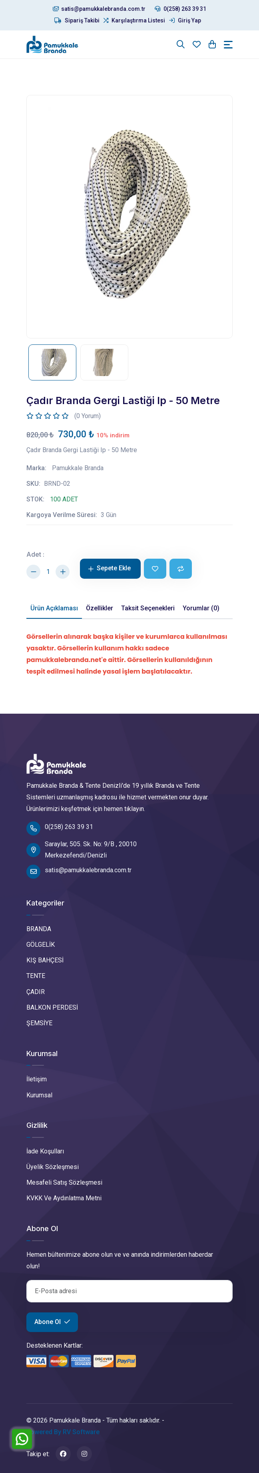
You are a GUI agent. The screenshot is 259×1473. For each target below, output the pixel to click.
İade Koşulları (45, 1151)
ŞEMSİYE (39, 1023)
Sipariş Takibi (77, 20)
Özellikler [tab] (99, 608)
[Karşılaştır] (180, 569)
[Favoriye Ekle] (155, 569)
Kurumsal (39, 1095)
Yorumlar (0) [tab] (201, 608)
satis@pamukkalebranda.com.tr (99, 9)
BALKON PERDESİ (52, 1007)
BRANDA (38, 929)
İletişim (36, 1079)
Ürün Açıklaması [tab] (54, 608)
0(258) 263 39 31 (180, 9)
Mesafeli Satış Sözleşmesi (64, 1182)
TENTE (35, 976)
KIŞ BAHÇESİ (45, 960)
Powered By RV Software (63, 1432)
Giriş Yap (185, 20)
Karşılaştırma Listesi (134, 20)
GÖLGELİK (40, 944)
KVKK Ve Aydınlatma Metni (64, 1198)
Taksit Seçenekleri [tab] (148, 608)
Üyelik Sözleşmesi (52, 1167)
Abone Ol (52, 1322)
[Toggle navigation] (228, 44)
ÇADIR (35, 992)
